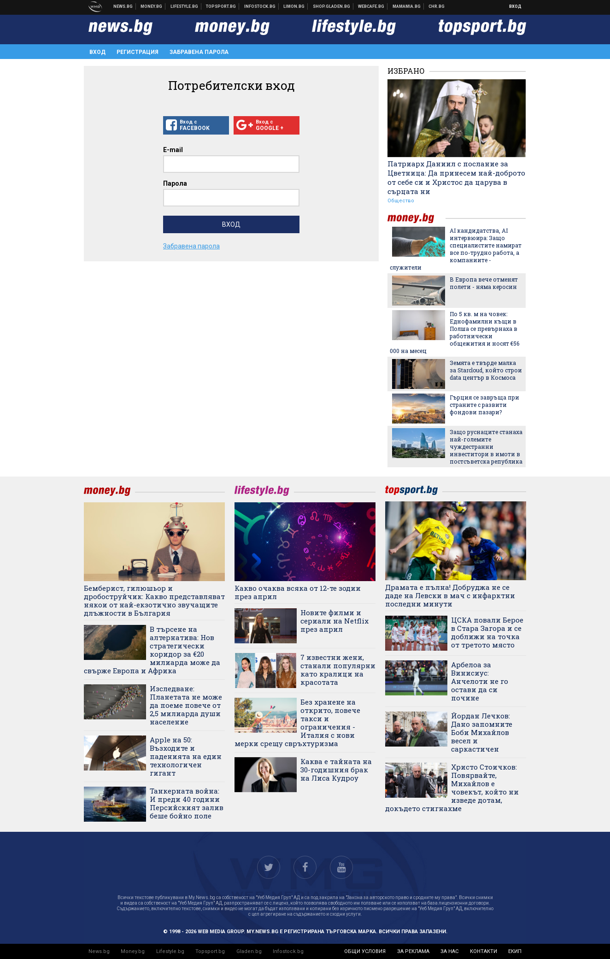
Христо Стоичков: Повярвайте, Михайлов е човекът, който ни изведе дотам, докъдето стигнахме (452, 787)
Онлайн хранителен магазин (331, 6)
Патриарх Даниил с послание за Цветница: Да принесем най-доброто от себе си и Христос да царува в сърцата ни (456, 177)
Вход (515, 6)
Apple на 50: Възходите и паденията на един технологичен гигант (186, 756)
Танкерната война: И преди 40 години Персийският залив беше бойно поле (186, 803)
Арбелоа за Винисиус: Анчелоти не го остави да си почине (479, 681)
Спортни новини (221, 6)
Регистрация (137, 52)
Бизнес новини (151, 6)
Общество (400, 201)
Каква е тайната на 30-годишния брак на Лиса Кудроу (336, 769)
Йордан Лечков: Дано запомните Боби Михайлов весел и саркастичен (481, 732)
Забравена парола (199, 52)
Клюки (184, 6)
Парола (175, 183)
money (416, 218)
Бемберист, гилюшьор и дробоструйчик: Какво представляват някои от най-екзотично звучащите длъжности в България (154, 600)
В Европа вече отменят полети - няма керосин (484, 283)
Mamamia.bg (407, 6)
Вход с (196, 125)
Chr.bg (436, 6)
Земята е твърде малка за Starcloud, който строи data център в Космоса (486, 370)
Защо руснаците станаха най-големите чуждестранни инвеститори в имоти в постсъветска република (486, 446)
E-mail (173, 149)
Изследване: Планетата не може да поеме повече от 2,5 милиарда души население (186, 705)
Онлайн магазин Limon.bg (294, 6)
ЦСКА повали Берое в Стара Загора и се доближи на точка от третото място (487, 632)
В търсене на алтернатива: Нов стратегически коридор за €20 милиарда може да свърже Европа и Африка (152, 650)
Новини (123, 6)
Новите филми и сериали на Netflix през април (334, 620)
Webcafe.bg (371, 6)
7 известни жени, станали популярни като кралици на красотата (337, 669)
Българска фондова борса (260, 6)
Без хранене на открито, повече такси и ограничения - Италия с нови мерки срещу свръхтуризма (297, 722)
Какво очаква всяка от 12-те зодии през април (298, 592)
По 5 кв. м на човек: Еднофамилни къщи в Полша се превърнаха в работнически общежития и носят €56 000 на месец (454, 332)
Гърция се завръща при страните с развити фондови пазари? (484, 405)
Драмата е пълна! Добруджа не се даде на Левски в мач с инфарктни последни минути (450, 595)
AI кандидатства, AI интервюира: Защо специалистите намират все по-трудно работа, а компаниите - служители (456, 249)
